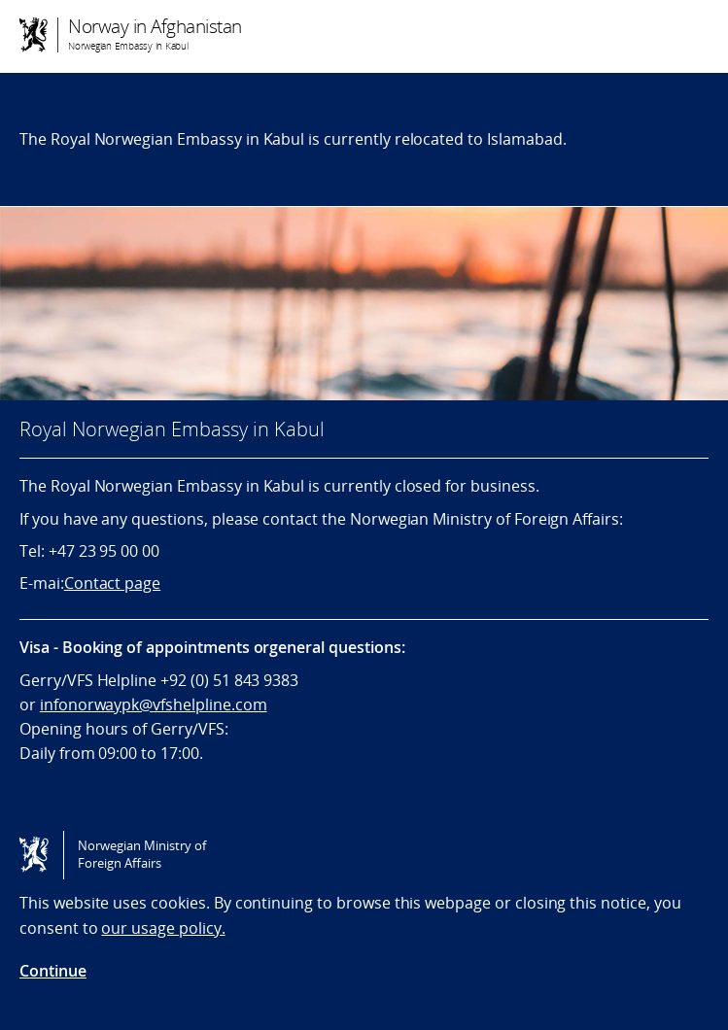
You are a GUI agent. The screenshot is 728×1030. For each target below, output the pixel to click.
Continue (53, 970)
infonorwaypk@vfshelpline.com (153, 704)
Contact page (112, 583)
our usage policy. (163, 928)
